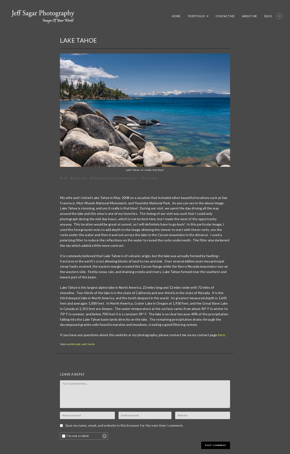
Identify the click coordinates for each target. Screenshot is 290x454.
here (221, 335)
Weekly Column (130, 178)
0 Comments (152, 178)
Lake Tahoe (88, 344)
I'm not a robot (78, 435)
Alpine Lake (73, 344)
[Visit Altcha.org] (104, 436)
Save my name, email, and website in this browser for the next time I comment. (124, 425)
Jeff (65, 178)
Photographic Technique (106, 178)
